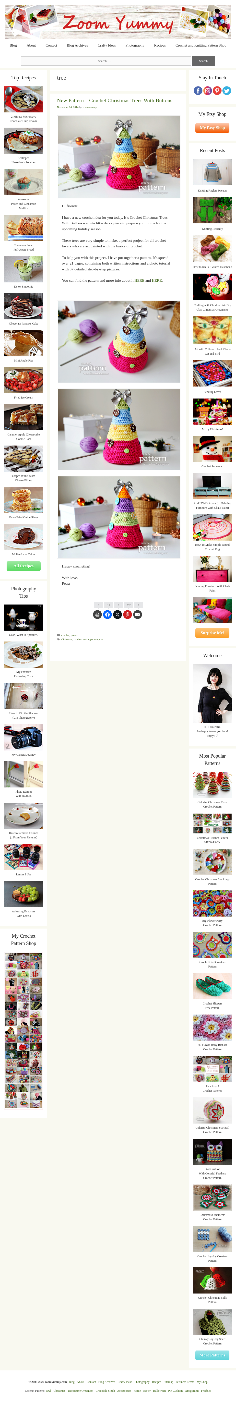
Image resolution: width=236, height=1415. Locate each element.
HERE (139, 280)
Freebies (206, 1390)
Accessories (124, 1390)
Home (137, 1390)
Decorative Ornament (80, 1390)
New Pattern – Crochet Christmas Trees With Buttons (114, 100)
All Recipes (24, 566)
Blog (13, 45)
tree (101, 639)
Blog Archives (77, 45)
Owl (48, 1390)
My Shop (202, 1382)
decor (86, 639)
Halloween (159, 1390)
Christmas (66, 639)
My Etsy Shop (212, 127)
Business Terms (185, 1382)
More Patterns (212, 1355)
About (31, 45)
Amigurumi (192, 1390)
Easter (147, 1390)
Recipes (160, 45)
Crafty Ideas (107, 45)
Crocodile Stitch (105, 1390)
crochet (65, 635)
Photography (135, 45)
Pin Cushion (175, 1390)
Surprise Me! (212, 632)
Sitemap (168, 1382)
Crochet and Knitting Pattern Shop (201, 45)
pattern (74, 635)
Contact (51, 45)
